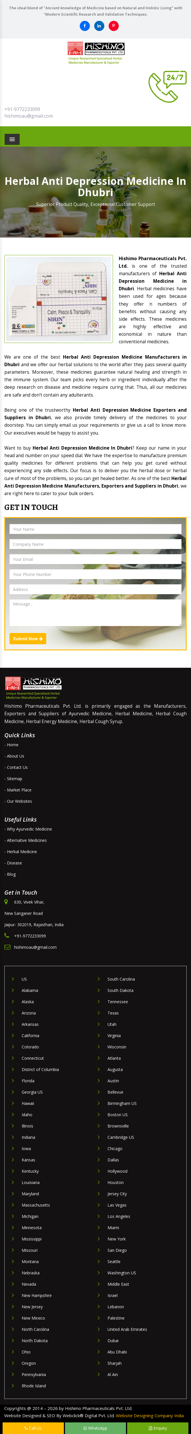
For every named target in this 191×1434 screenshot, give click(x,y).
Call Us (33, 1428)
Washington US (121, 1273)
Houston (115, 1182)
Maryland (30, 1193)
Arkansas (30, 1024)
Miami (113, 1227)
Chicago (115, 1148)
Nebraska (31, 1273)
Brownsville (118, 1126)
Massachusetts (36, 1205)
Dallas (113, 1160)
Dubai (112, 1340)
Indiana (28, 1137)
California (30, 1035)
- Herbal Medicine (20, 851)
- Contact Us (16, 767)
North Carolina (35, 1329)
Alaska (28, 1001)
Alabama (30, 990)
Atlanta (114, 1058)
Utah (111, 1024)
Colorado (30, 1047)
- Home (11, 744)
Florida (28, 1080)
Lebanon (115, 1306)
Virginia (114, 1035)
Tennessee (117, 1001)
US (24, 979)
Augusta (115, 1069)
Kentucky (30, 1171)
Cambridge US (120, 1137)
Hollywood (117, 1171)
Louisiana (31, 1182)
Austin (113, 1080)
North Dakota (35, 1340)
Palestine (116, 1318)
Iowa (26, 1148)
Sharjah (114, 1363)
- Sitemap (13, 778)
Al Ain (112, 1374)
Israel (112, 1295)
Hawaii (28, 1103)
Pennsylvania (34, 1374)
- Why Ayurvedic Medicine (28, 829)
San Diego (117, 1250)
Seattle (113, 1261)
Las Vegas (117, 1205)
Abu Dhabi (117, 1352)
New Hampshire (37, 1295)
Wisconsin (116, 1047)
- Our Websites (18, 801)
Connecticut (33, 1058)
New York (116, 1239)
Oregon (29, 1363)
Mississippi (32, 1239)
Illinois (27, 1126)
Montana (30, 1261)
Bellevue (115, 1092)
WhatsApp (95, 1428)
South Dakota (120, 990)
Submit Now (28, 638)
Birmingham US (122, 1103)
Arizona (29, 1013)
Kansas (28, 1160)
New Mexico (33, 1318)
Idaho (27, 1114)
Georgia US (32, 1092)
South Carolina (121, 979)
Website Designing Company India (150, 1415)
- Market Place (17, 790)
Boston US (117, 1114)
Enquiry (158, 1428)
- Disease (13, 863)
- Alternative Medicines (25, 840)
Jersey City (117, 1193)
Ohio (26, 1352)
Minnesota (32, 1227)
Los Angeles (118, 1216)
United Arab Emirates (127, 1329)
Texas (113, 1013)
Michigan (30, 1216)
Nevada (29, 1284)
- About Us (14, 756)
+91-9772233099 (22, 109)
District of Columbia (40, 1069)
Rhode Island (34, 1386)
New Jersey (32, 1306)
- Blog (10, 874)
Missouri (30, 1250)
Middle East (118, 1284)
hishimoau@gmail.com (28, 116)
